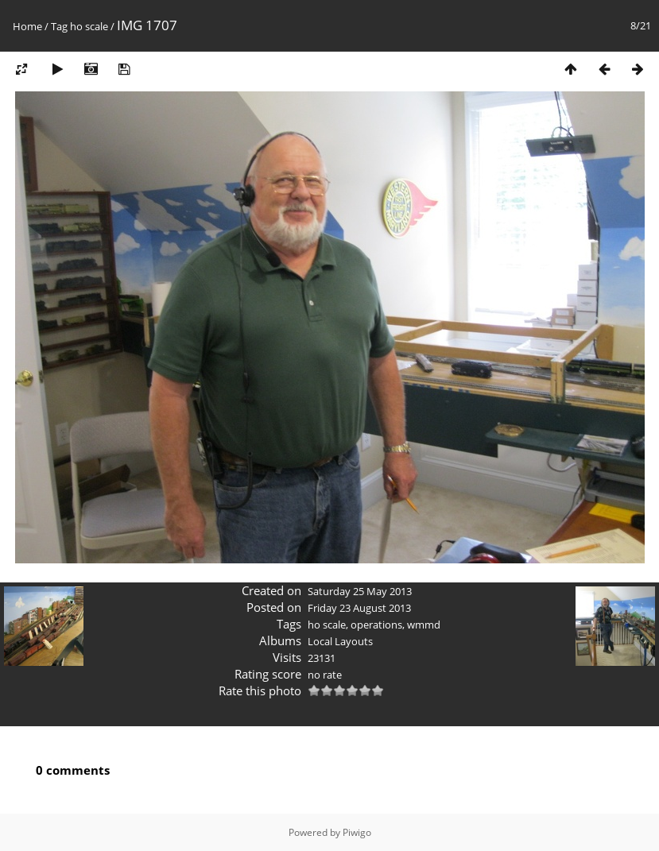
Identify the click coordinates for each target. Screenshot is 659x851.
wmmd (423, 624)
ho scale (89, 26)
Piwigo (357, 832)
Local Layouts (340, 641)
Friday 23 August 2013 (359, 608)
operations (376, 624)
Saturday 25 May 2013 (360, 591)
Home (27, 26)
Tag (59, 26)
